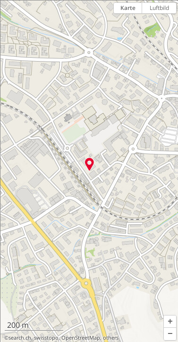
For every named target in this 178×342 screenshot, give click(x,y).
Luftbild (159, 8)
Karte (128, 8)
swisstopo (46, 337)
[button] (170, 321)
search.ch (19, 337)
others (111, 337)
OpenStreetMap (80, 337)
